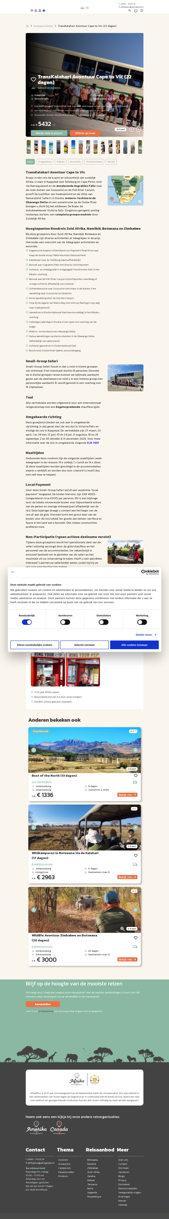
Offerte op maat (85, 133)
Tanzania (92, 1184)
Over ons (123, 1160)
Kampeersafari (66, 1172)
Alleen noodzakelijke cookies (34, 644)
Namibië (91, 1164)
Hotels (111, 161)
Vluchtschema (94, 161)
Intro (30, 161)
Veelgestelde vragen (129, 1192)
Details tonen (144, 634)
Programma (44, 161)
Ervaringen (124, 1196)
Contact (122, 1164)
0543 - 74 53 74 (127, 3)
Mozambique (94, 1196)
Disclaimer (124, 1184)
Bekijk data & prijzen (49, 133)
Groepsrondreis (43, 26)
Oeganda (92, 1192)
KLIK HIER (93, 443)
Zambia (91, 1176)
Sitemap (122, 1205)
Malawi (91, 1180)
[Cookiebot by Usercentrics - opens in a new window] (144, 572)
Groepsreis (64, 1164)
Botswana (92, 1160)
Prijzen (60, 161)
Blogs (121, 1176)
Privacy (122, 1180)
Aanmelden (43, 1004)
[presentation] (33, 750)
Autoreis (63, 1160)
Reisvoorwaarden (127, 1188)
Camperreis (64, 1168)
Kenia (90, 1188)
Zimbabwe (92, 1168)
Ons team (123, 1168)
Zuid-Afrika (93, 1172)
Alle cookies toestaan (134, 644)
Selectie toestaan (84, 644)
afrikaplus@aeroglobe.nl (131, 7)
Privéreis (63, 1176)
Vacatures (123, 1172)
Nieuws (122, 1200)
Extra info (75, 161)
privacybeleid (46, 1011)
